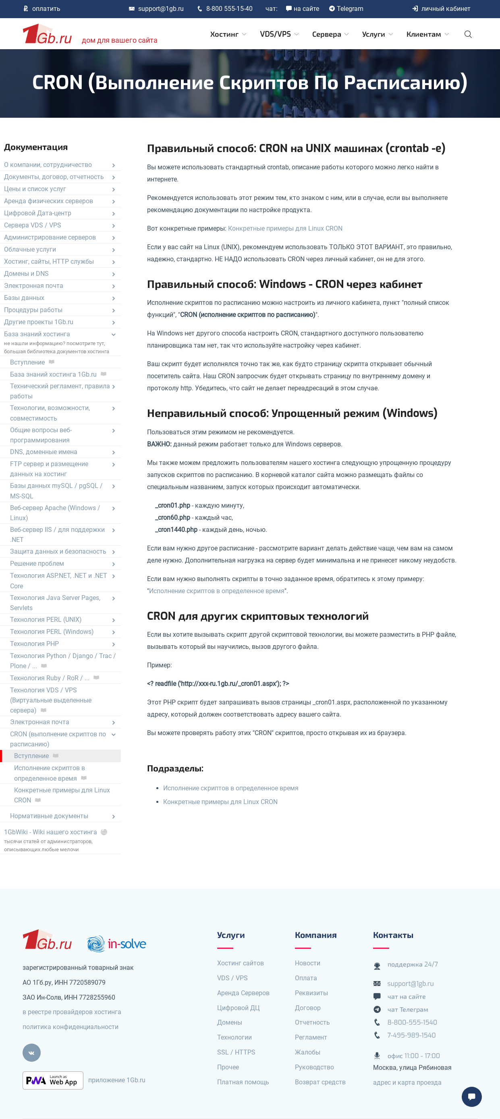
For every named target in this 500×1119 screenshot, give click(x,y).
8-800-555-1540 (413, 1022)
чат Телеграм (408, 1009)
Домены (229, 1022)
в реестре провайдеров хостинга (72, 1012)
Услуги (378, 34)
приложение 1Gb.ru (116, 1080)
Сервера (331, 34)
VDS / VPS (232, 978)
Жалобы (307, 1052)
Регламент (311, 1037)
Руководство (314, 1067)
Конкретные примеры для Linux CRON (285, 228)
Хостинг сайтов (240, 963)
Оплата (306, 978)
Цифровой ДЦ (238, 1008)
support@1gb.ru (156, 9)
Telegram (346, 9)
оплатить (41, 9)
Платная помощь (243, 1082)
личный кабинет (441, 9)
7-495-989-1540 (412, 1035)
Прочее (228, 1067)
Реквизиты (311, 993)
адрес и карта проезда (407, 1082)
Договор (308, 1008)
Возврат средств (320, 1082)
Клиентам (428, 34)
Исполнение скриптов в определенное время (216, 591)
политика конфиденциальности (70, 1027)
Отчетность (312, 1022)
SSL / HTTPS (236, 1052)
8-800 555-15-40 (225, 9)
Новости (307, 963)
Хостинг (229, 34)
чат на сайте (407, 996)
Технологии (234, 1037)
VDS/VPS (280, 34)
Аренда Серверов (243, 993)
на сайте (302, 9)
